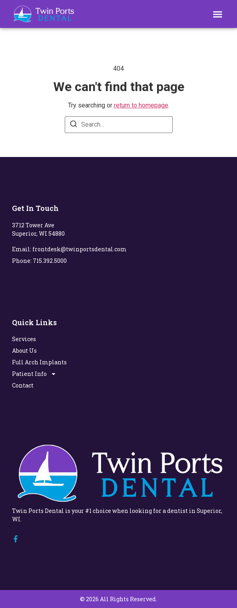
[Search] (73, 125)
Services (24, 339)
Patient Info (34, 374)
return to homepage (141, 105)
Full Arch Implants (39, 362)
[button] (217, 14)
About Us (24, 350)
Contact (23, 385)
